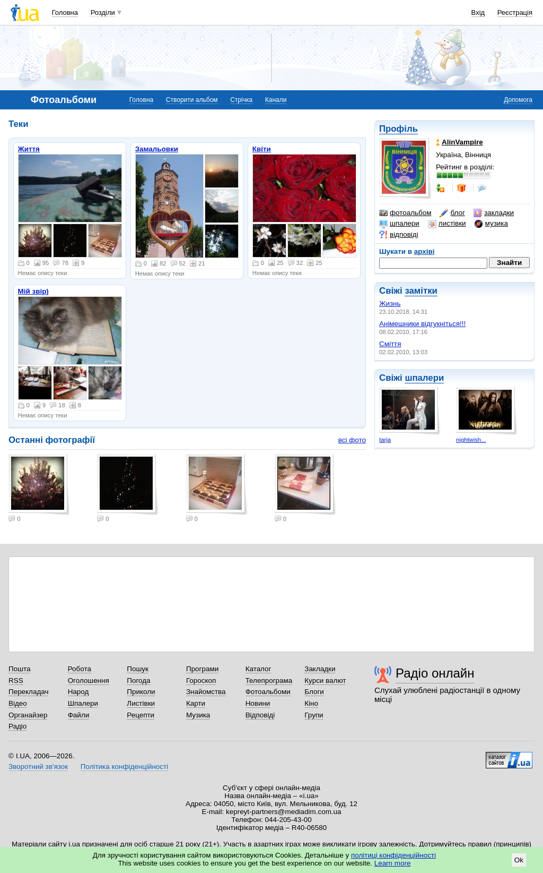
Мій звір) (33, 291)
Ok (518, 860)
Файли (79, 715)
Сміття (390, 344)
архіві (424, 251)
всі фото (352, 440)
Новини (258, 703)
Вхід (478, 12)
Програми (202, 669)
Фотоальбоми (268, 692)
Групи (313, 715)
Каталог (259, 669)
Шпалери (83, 703)
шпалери (399, 223)
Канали (276, 100)
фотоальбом (405, 213)
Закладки (319, 669)
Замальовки (156, 149)
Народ (78, 692)
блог (452, 213)
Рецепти (140, 715)
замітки (421, 291)
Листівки (141, 703)
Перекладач (28, 692)
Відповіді (260, 715)
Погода (138, 680)
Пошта (19, 669)
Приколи (141, 692)
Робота (79, 669)
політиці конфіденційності (393, 855)
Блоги (314, 692)
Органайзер (27, 715)
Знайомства (206, 692)
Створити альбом (192, 100)
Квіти (261, 149)
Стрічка (241, 100)
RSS (15, 680)
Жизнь (390, 303)
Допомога (518, 100)
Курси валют (325, 680)
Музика (198, 715)
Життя (29, 149)
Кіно (311, 703)
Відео (17, 703)
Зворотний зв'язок (38, 767)
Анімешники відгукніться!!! (422, 324)
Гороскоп (201, 680)
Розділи (103, 12)
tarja (385, 440)
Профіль (398, 129)
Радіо (17, 726)
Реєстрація (514, 12)
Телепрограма (269, 680)
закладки (494, 213)
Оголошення (88, 680)
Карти (195, 703)
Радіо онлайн (435, 673)
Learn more (392, 863)
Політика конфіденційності (124, 767)
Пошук (137, 669)
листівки (447, 223)
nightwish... (471, 440)
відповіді (398, 234)
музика (491, 223)
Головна (65, 12)
